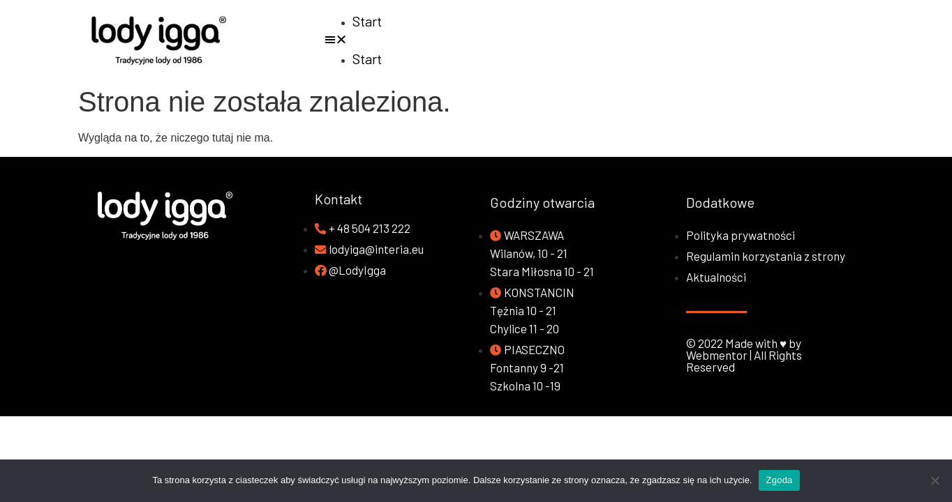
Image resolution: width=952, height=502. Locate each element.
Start (367, 21)
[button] (635, 39)
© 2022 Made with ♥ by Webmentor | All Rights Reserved (744, 355)
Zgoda (779, 480)
